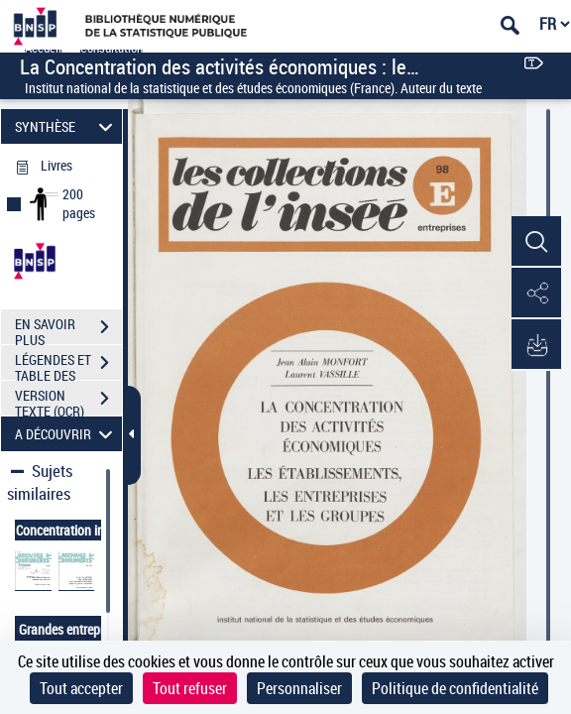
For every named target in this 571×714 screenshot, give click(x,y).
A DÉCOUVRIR (67, 433)
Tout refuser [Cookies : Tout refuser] (190, 688)
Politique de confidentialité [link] (455, 688)
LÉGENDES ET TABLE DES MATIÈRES (68, 365)
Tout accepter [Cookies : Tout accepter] (81, 688)
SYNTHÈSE (67, 126)
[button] (536, 242)
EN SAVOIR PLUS (68, 329)
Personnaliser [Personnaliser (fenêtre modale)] (299, 688)
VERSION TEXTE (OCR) (68, 400)
